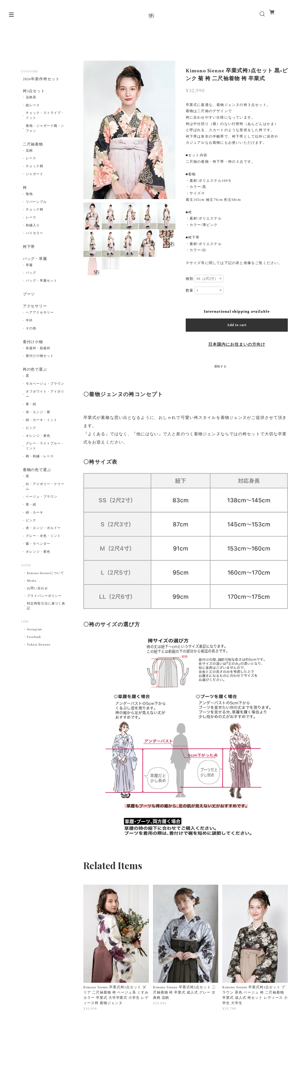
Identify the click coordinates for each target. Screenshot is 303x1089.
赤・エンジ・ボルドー (43, 547)
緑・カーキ (34, 531)
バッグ (31, 283)
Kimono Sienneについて (45, 592)
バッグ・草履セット (41, 291)
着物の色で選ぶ (36, 486)
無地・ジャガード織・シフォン (45, 131)
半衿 (29, 334)
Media (32, 599)
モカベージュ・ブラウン (45, 401)
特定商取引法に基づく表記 (46, 624)
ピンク (31, 445)
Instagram (34, 648)
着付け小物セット (40, 371)
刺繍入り (33, 232)
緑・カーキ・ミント (41, 437)
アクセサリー (34, 318)
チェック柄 (34, 171)
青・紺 (31, 421)
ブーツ (27, 304)
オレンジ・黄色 (38, 453)
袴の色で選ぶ (34, 385)
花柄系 (31, 101)
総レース (33, 109)
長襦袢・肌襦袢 (38, 363)
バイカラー (34, 240)
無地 (29, 201)
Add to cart (237, 325)
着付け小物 (32, 355)
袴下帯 (27, 253)
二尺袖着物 (32, 147)
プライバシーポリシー (44, 614)
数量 (189, 290)
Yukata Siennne (39, 663)
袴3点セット (33, 93)
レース (31, 164)
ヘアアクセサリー (40, 326)
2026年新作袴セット (41, 79)
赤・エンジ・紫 (38, 429)
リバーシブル (36, 209)
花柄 (29, 156)
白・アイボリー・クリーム (45, 505)
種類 (189, 279)
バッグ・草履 (34, 267)
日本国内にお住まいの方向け (236, 344)
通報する (220, 367)
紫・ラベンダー (38, 562)
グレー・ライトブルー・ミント (45, 463)
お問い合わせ (37, 607)
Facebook (34, 655)
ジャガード (34, 179)
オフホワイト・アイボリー (45, 410)
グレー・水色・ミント (43, 555)
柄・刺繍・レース (40, 473)
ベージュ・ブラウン (41, 515)
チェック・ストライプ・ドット (45, 119)
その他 (31, 342)
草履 (29, 275)
